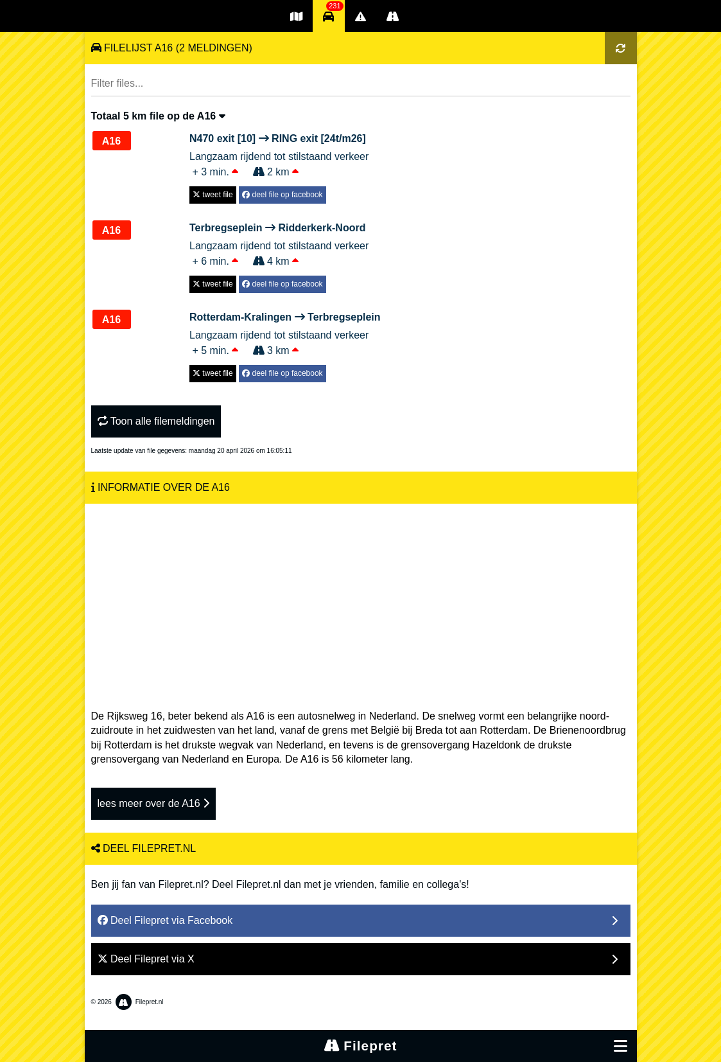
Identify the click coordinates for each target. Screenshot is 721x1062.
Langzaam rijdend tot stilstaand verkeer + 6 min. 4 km (279, 243)
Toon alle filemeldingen (156, 421)
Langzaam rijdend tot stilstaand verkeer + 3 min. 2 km (279, 154)
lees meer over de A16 (154, 803)
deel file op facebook (282, 194)
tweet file (213, 194)
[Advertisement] (361, 600)
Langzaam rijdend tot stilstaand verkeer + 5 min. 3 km (285, 333)
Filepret (360, 1045)
